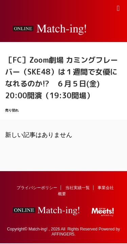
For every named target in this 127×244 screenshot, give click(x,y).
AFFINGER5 (62, 234)
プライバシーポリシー (37, 187)
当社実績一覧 (77, 187)
